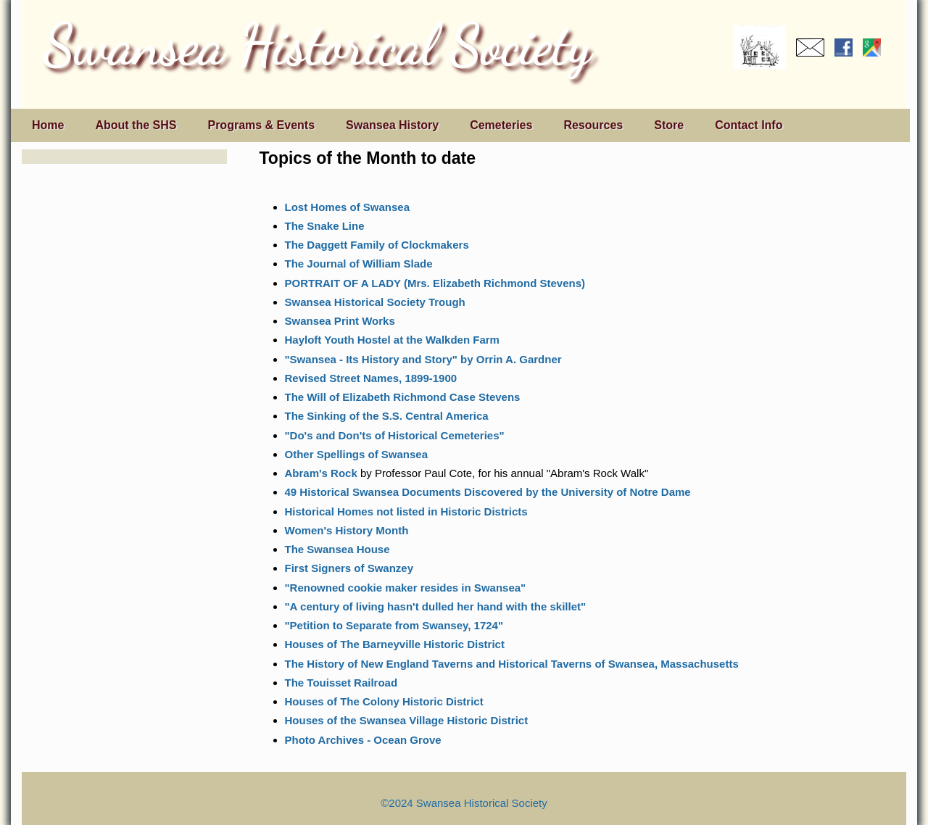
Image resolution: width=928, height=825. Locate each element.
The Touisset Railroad (341, 682)
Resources (593, 125)
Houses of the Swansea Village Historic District (407, 720)
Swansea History (392, 125)
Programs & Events (261, 125)
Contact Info (748, 125)
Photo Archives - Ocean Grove (363, 740)
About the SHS (135, 125)
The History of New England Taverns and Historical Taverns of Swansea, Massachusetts (512, 664)
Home (48, 125)
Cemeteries (501, 125)
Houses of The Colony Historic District (384, 701)
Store (669, 125)
